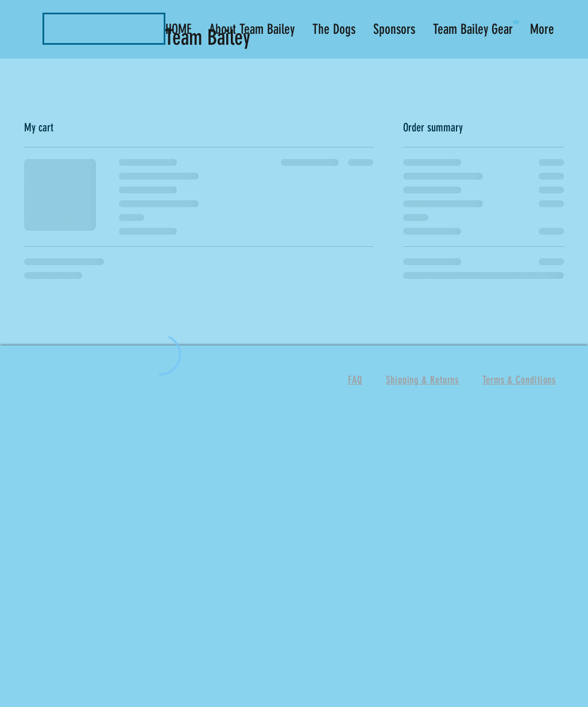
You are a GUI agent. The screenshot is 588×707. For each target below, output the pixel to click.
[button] (518, 22)
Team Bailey (210, 37)
